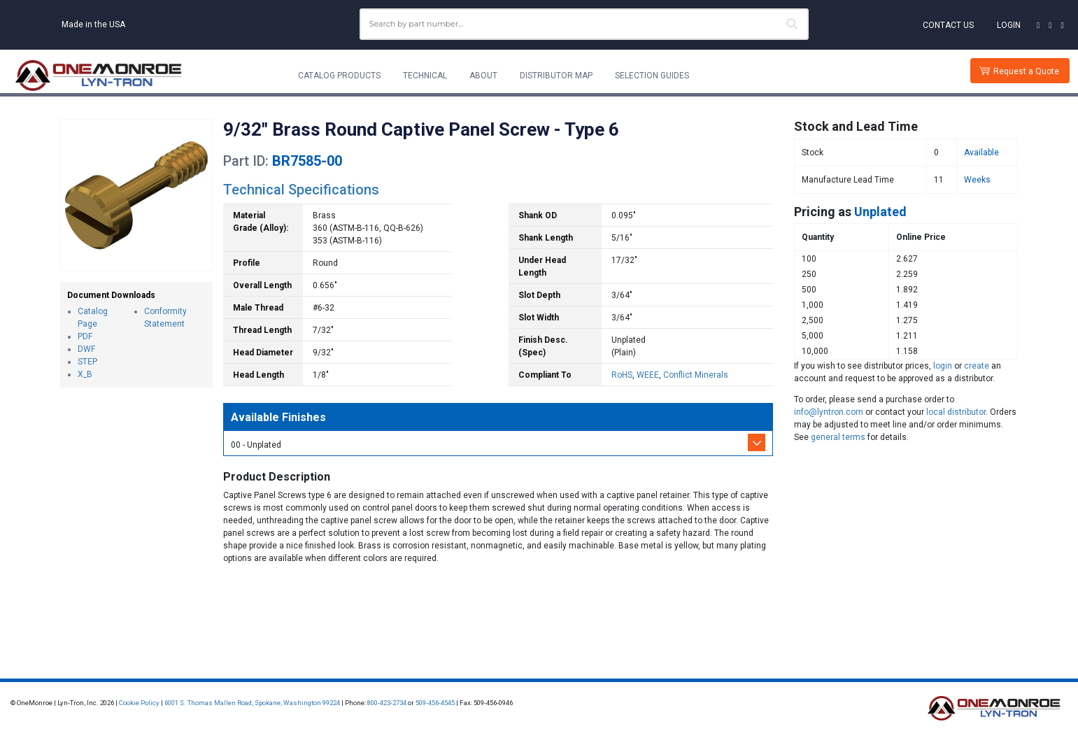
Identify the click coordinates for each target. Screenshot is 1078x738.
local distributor (956, 412)
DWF (86, 349)
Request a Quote (1026, 71)
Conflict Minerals (695, 375)
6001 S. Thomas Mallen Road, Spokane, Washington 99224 (252, 703)
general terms (838, 437)
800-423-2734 (386, 703)
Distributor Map (556, 75)
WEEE (648, 375)
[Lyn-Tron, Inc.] (98, 75)
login (942, 366)
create (976, 366)
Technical (425, 75)
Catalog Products (339, 75)
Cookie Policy (139, 703)
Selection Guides (652, 75)
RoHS (621, 375)
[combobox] (584, 24)
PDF (85, 336)
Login (1009, 25)
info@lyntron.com (828, 412)
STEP (87, 362)
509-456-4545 (435, 703)
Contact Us (948, 25)
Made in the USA (93, 24)
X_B (85, 374)
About (483, 75)
